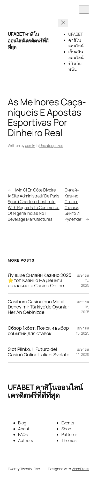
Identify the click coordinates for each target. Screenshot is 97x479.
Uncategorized (51, 145)
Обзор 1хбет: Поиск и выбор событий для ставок (38, 330)
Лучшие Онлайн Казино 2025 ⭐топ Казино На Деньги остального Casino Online (39, 280)
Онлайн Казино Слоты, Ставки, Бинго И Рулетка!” (74, 204)
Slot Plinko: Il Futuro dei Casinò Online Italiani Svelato (38, 352)
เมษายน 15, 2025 (82, 331)
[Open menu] (84, 9)
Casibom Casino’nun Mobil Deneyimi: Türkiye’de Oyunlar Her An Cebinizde (38, 307)
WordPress (80, 468)
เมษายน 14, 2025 (82, 352)
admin (30, 145)
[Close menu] (63, 23)
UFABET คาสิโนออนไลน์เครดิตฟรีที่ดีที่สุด (28, 40)
